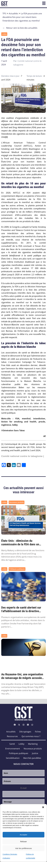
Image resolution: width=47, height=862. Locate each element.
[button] (43, 807)
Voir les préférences (23, 848)
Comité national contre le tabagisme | (22, 456)
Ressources (12, 736)
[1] (2, 444)
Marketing (33, 744)
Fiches (38, 731)
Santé (12, 744)
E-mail (23, 788)
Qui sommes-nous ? (31, 736)
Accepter (23, 835)
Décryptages (25, 731)
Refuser (23, 841)
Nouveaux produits (16, 502)
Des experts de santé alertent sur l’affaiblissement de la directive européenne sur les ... (21, 609)
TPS (4, 13)
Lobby (4, 34)
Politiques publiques (17, 569)
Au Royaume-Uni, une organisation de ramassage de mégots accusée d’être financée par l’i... (22, 676)
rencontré (25, 378)
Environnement (12, 748)
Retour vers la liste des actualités (20, 28)
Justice (35, 753)
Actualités (13, 13)
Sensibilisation (13, 758)
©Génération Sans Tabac (13, 430)
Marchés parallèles (32, 758)
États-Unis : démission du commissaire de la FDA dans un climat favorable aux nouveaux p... (22, 542)
